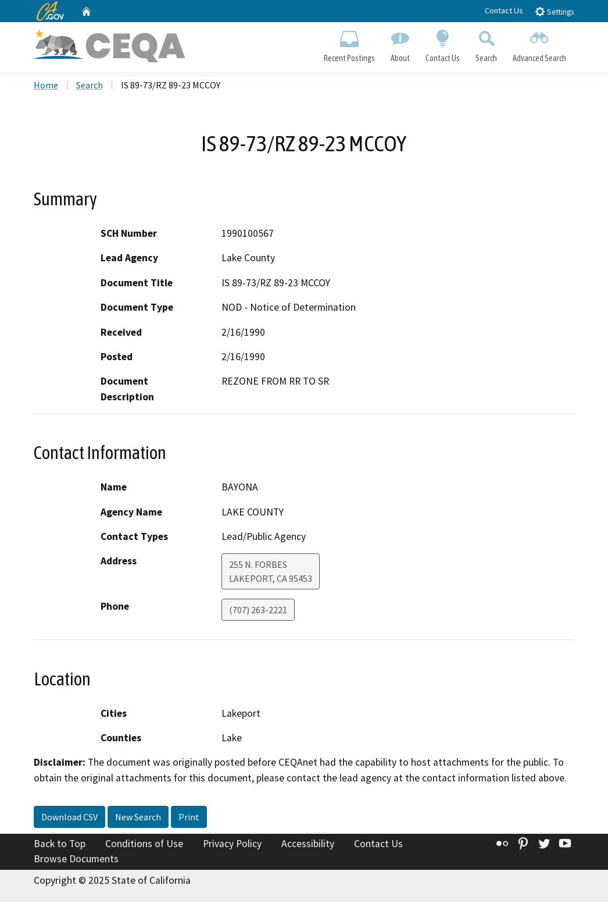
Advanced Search (539, 44)
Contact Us (504, 10)
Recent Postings (349, 44)
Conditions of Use (144, 845)
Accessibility (307, 845)
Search (486, 44)
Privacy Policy (232, 845)
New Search (138, 818)
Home (46, 87)
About (400, 44)
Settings (554, 11)
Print (188, 818)
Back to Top (59, 845)
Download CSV (69, 818)
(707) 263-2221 (258, 611)
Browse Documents (76, 860)
